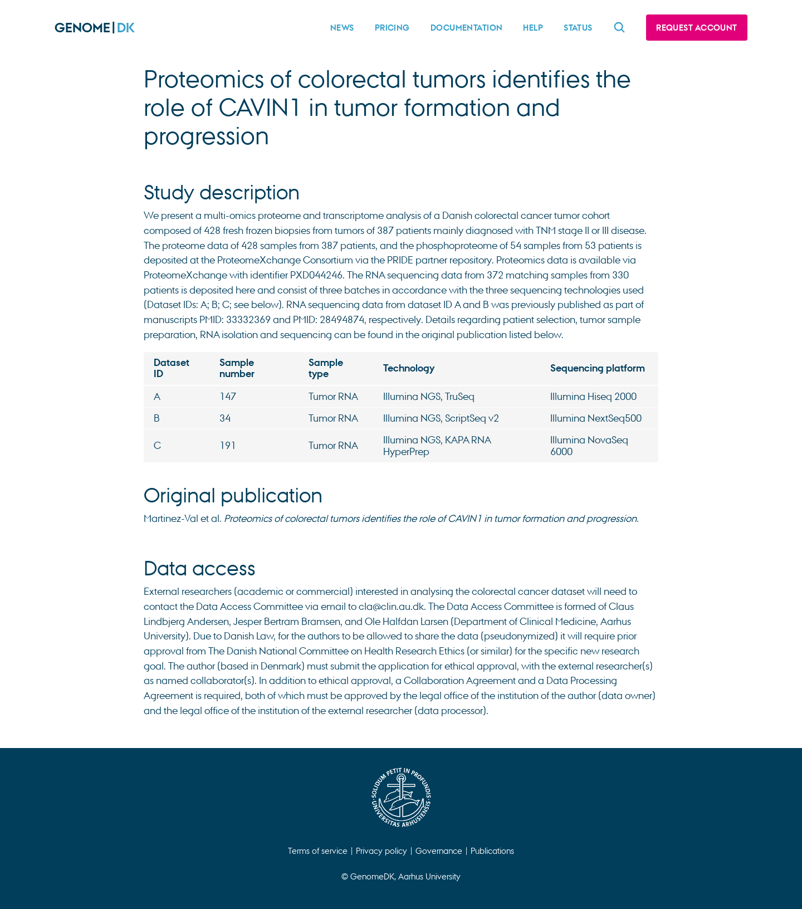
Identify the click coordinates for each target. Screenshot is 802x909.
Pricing (392, 27)
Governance (438, 850)
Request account (696, 27)
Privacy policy (381, 850)
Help (533, 27)
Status (578, 27)
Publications (492, 850)
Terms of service (318, 850)
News (342, 27)
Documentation (467, 27)
